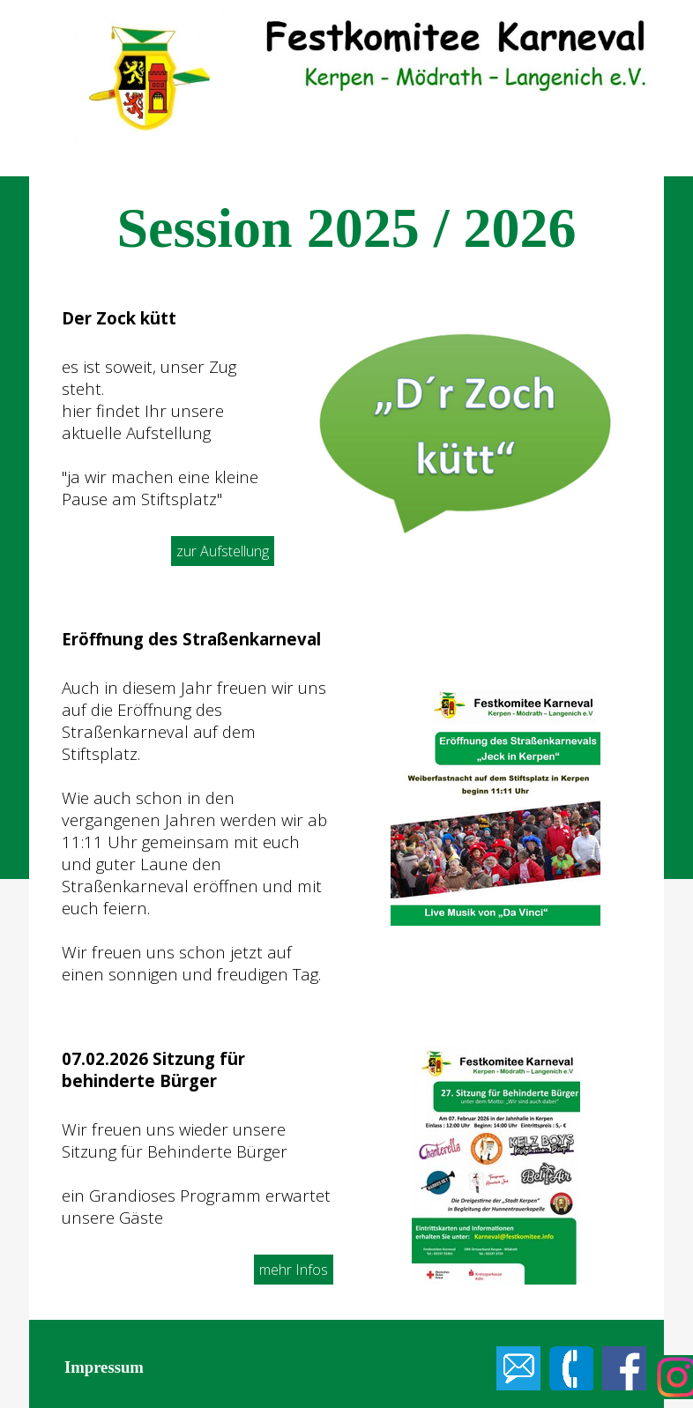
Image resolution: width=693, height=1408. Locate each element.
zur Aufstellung (222, 551)
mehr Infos (293, 1269)
